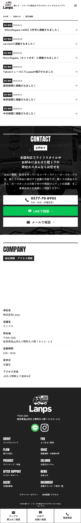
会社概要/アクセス (50, 494)
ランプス (40, 506)
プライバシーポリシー (28, 494)
